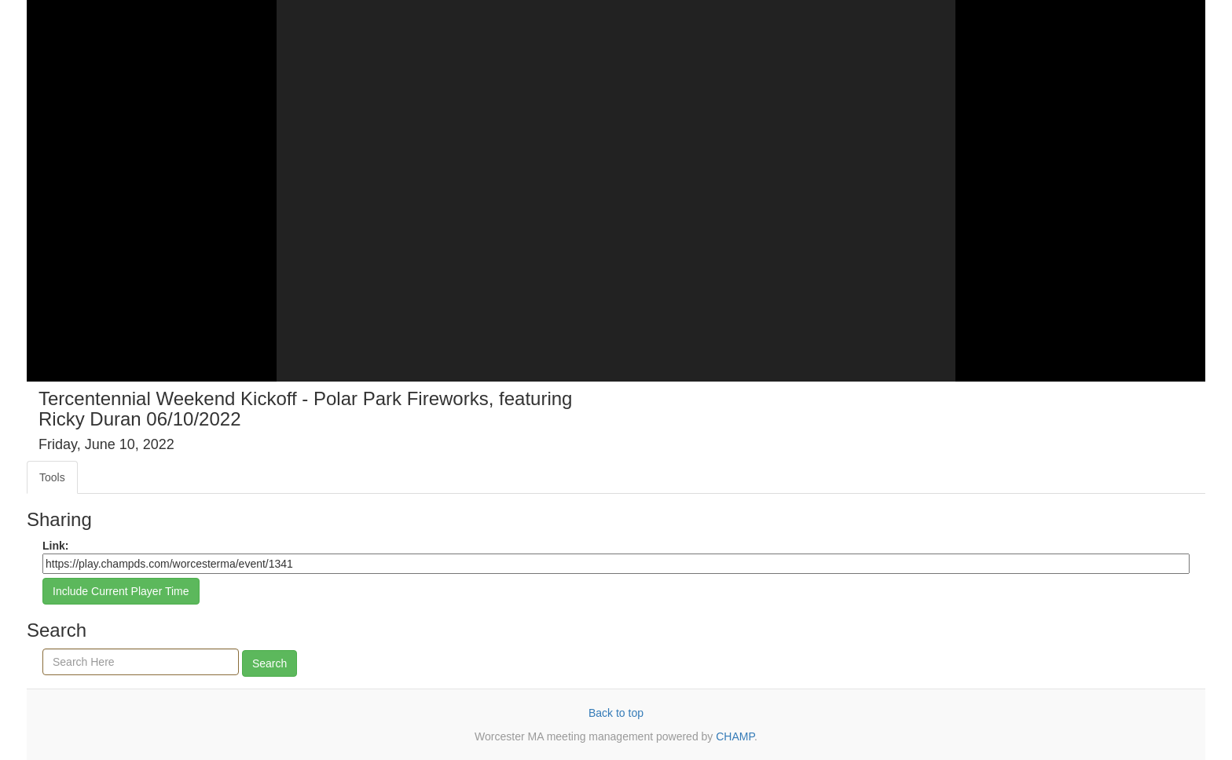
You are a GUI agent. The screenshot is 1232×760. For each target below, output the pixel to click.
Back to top (616, 713)
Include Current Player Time (121, 591)
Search (269, 663)
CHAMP (735, 736)
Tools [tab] (52, 477)
